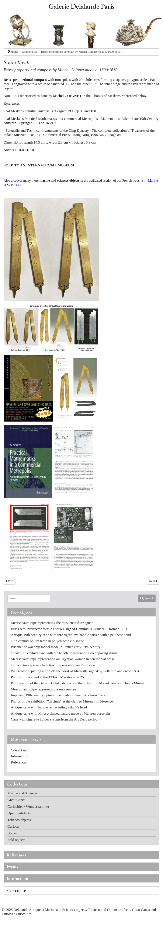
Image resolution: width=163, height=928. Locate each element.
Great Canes (16, 800)
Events (12, 866)
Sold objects (16, 840)
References (16, 855)
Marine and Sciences (22, 793)
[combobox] (28, 598)
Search (147, 598)
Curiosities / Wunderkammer (28, 807)
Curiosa (13, 826)
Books (12, 833)
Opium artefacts (19, 813)
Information (17, 878)
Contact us (17, 890)
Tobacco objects (19, 820)
